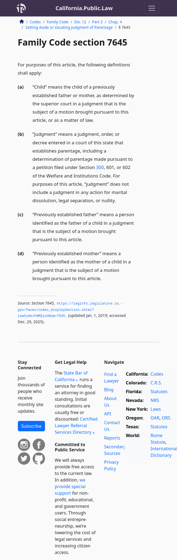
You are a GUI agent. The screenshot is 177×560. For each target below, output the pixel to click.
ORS (166, 418)
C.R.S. (156, 383)
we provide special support (70, 486)
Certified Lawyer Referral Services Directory (76, 425)
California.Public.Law (84, 8)
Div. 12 (80, 21)
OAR (155, 418)
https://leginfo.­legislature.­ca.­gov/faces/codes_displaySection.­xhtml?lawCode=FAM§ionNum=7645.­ (70, 310)
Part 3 (97, 21)
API (107, 414)
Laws (156, 409)
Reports (112, 438)
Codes (35, 21)
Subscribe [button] (31, 426)
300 (100, 167)
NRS (155, 400)
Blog (109, 390)
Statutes (159, 392)
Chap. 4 (115, 21)
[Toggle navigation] (151, 8)
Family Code (57, 21)
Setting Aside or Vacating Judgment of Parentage (69, 27)
